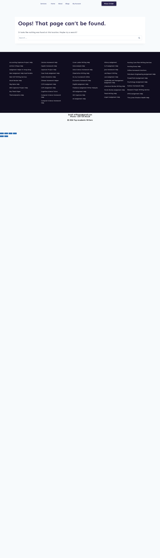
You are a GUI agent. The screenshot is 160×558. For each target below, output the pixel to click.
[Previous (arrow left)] (2, 136)
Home (53, 4)
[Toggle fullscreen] (6, 133)
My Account (77, 4)
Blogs (68, 4)
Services (43, 4)
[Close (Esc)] (15, 133)
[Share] (10, 133)
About (60, 4)
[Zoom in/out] (2, 133)
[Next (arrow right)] (6, 136)
